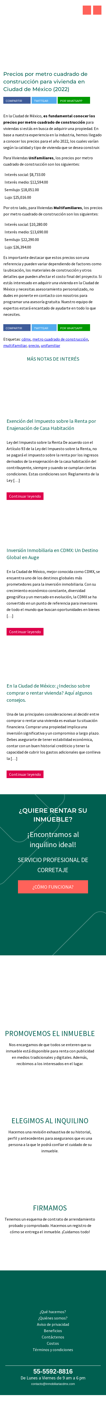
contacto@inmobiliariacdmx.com (53, 1384)
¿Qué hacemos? (53, 1311)
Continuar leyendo (25, 496)
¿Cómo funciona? (53, 887)
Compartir (17, 100)
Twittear (44, 100)
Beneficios (53, 1330)
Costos (53, 1343)
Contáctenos (53, 1336)
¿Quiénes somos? (53, 1317)
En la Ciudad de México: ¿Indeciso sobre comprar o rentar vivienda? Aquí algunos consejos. (49, 693)
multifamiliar (15, 345)
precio (33, 345)
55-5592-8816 (53, 1371)
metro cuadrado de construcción (60, 339)
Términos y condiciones (53, 1349)
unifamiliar (50, 345)
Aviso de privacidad (53, 1324)
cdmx (26, 339)
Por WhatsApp (74, 100)
